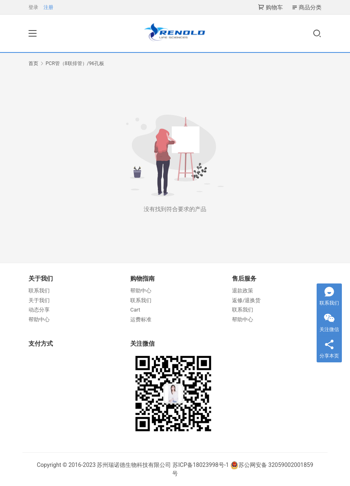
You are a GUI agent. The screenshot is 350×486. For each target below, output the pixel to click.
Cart (135, 310)
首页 (33, 63)
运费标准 (140, 319)
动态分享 (39, 310)
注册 (48, 7)
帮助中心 (39, 319)
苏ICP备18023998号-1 (201, 465)
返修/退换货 (246, 300)
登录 (33, 7)
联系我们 (39, 291)
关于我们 (39, 300)
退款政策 (242, 291)
